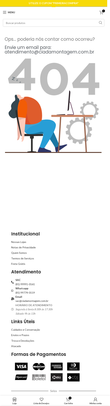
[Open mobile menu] (9, 12)
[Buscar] (53, 23)
